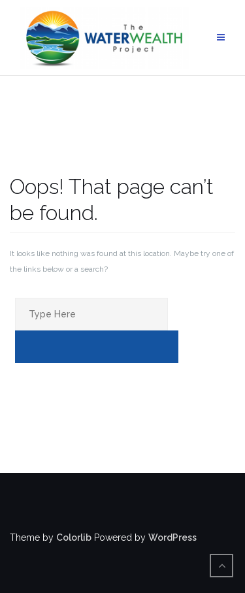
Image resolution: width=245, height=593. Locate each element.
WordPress (172, 537)
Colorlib (73, 537)
